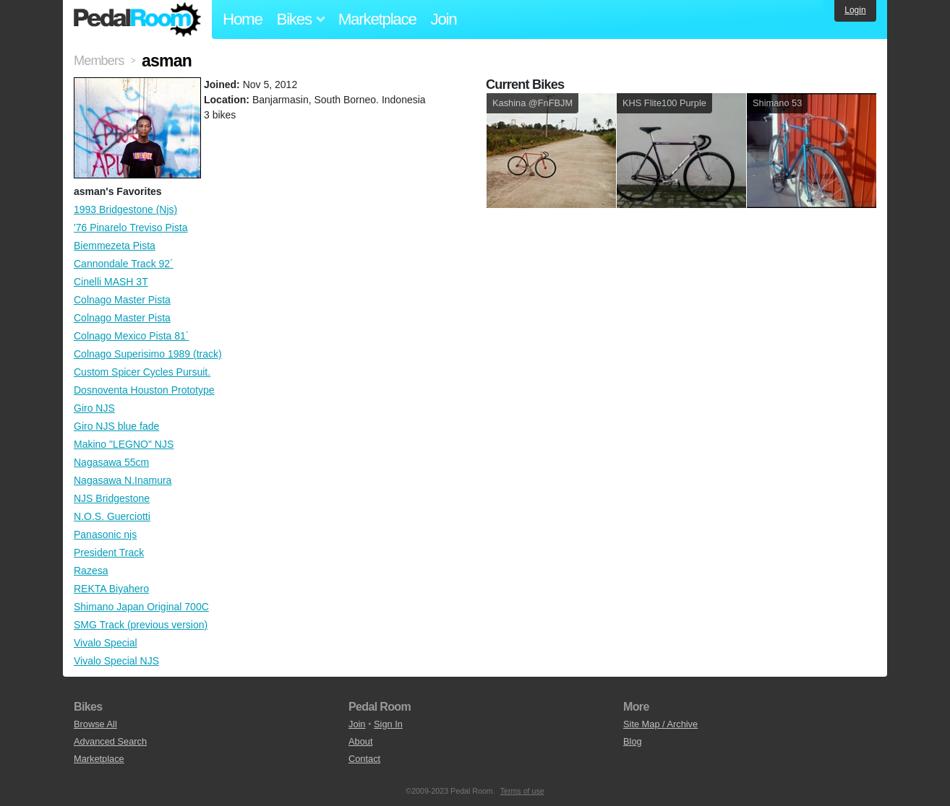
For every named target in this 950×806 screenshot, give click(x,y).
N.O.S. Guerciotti (112, 516)
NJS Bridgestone (112, 498)
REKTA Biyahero (111, 588)
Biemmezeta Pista (114, 245)
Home (242, 19)
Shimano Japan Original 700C (141, 606)
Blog (632, 741)
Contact (364, 758)
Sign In (388, 724)
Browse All (95, 724)
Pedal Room (137, 19)
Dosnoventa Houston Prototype (144, 390)
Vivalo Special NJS (116, 661)
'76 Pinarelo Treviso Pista (131, 227)
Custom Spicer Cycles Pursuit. (142, 372)
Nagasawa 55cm (111, 462)
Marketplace (377, 19)
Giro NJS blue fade (116, 426)
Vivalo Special (105, 643)
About (360, 741)
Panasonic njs (105, 534)
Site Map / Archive (660, 724)
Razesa (91, 570)
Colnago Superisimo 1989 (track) (148, 354)
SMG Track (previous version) (140, 624)
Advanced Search (110, 741)
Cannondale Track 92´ (124, 263)
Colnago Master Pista (122, 300)
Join (444, 19)
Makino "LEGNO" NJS (124, 444)
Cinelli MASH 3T (111, 281)
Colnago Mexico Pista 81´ (131, 336)
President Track (109, 552)
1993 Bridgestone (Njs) (125, 209)
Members (99, 60)
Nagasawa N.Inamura (122, 480)
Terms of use (522, 790)
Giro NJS (94, 408)
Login (854, 10)
